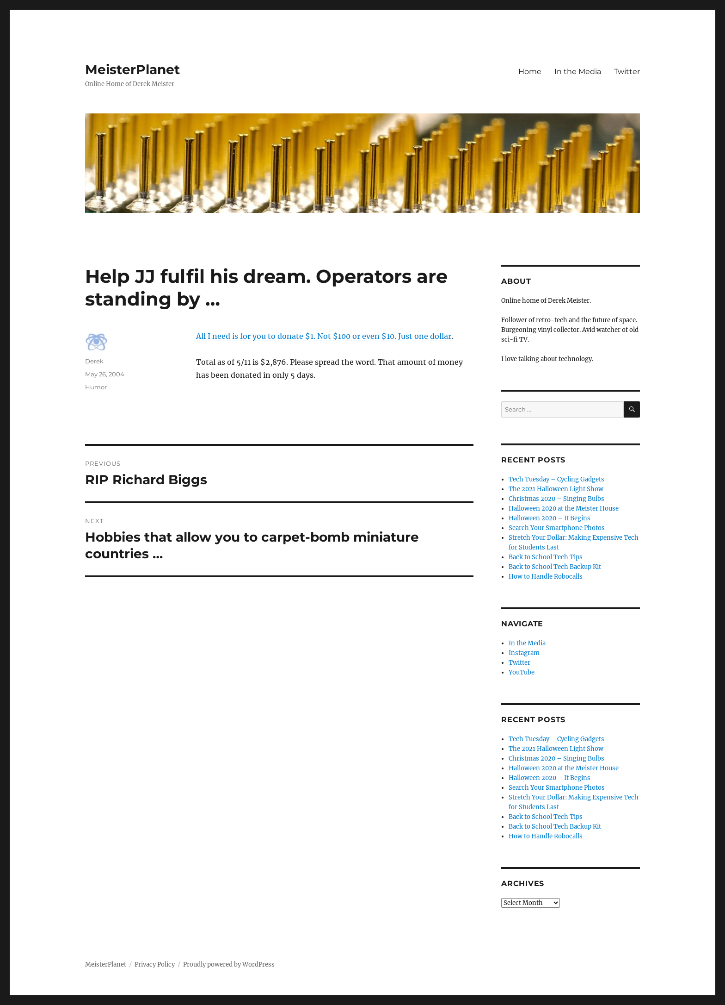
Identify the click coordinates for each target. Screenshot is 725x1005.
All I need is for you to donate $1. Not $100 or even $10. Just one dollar (323, 336)
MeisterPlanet (132, 69)
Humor (96, 387)
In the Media (577, 71)
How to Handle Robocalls (546, 577)
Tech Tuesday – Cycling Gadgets (556, 479)
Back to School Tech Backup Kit (555, 567)
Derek (94, 361)
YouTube (522, 672)
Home (529, 71)
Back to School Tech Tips (546, 557)
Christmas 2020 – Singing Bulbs (556, 499)
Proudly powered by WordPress (229, 964)
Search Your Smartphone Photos (557, 528)
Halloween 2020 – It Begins (549, 518)
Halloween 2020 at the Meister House (564, 508)
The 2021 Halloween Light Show (556, 489)
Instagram (524, 653)
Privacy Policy (155, 964)
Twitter (627, 71)
